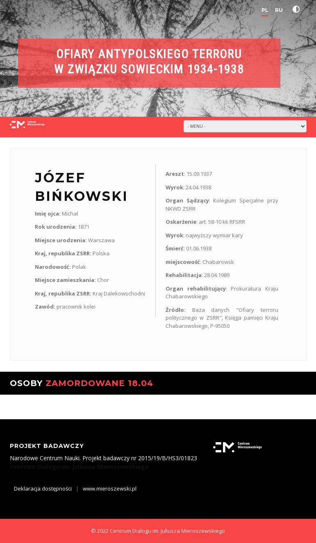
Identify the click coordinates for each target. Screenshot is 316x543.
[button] (298, 9)
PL (264, 10)
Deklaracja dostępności (43, 488)
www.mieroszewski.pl (109, 488)
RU (279, 10)
